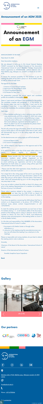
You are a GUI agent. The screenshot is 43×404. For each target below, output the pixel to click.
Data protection (6, 400)
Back (3, 258)
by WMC (40, 403)
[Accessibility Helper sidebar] (2, 402)
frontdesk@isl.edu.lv (7, 384)
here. (26, 97)
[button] (3, 314)
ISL (36, 403)
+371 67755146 (10, 392)
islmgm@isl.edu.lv (6, 193)
